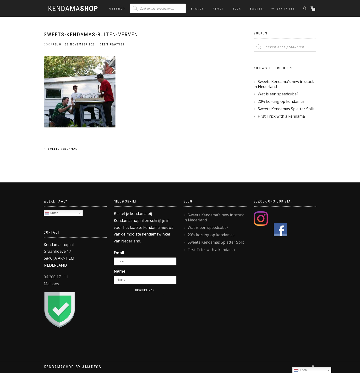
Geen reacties (112, 44)
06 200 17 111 (283, 8)
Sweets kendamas (60, 148)
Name (119, 271)
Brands (197, 8)
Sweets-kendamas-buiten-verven (91, 35)
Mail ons (51, 283)
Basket (256, 8)
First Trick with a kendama (281, 116)
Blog (237, 8)
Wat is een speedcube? (278, 94)
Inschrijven (145, 290)
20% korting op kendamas (281, 101)
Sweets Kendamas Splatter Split (286, 108)
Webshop (117, 8)
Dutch (51, 213)
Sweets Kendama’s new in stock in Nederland (284, 84)
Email (119, 252)
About (218, 8)
